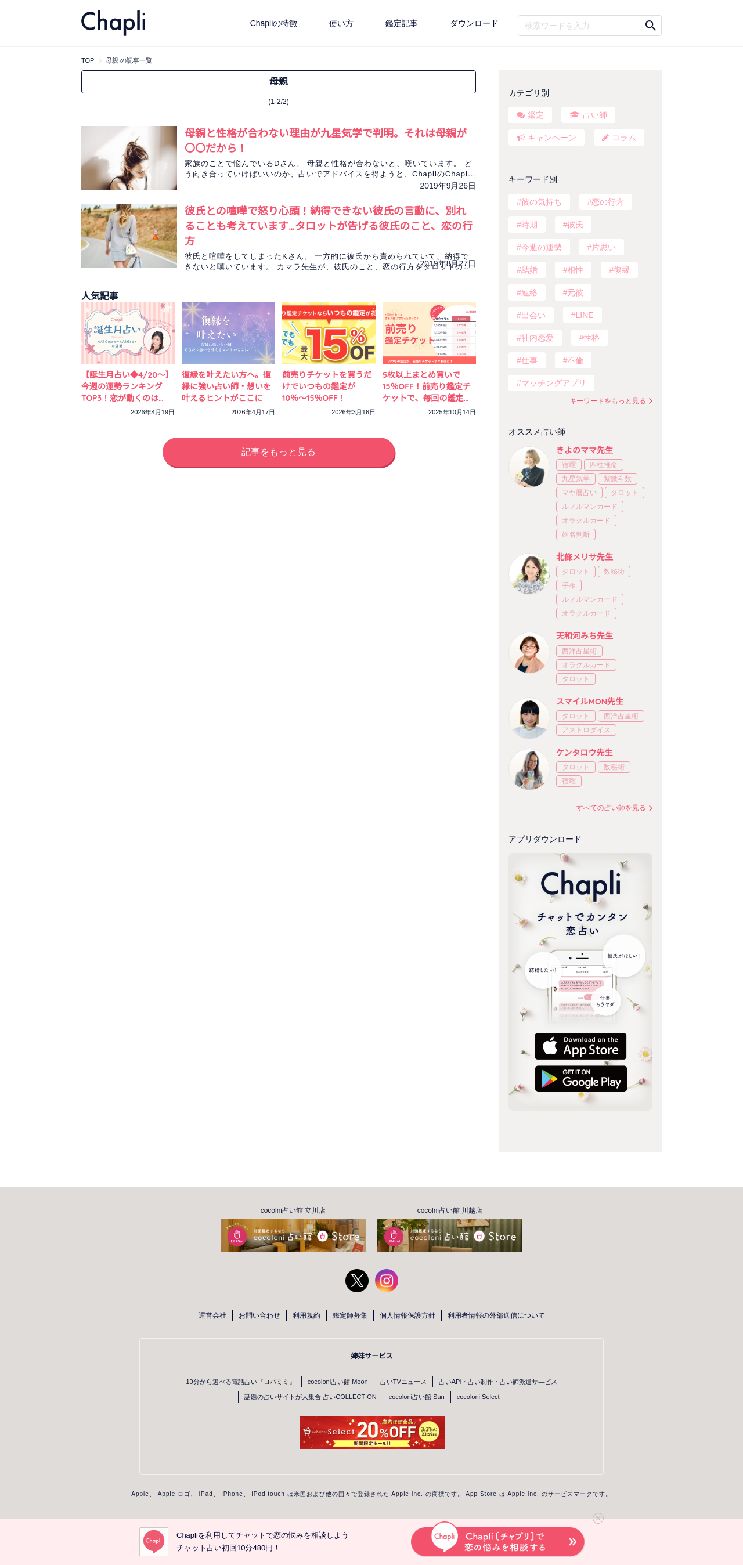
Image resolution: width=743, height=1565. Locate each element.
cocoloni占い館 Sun (417, 1396)
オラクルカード (586, 520)
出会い (533, 315)
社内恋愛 (537, 337)
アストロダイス (586, 730)
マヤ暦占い (579, 493)
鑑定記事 (401, 23)
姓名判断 (576, 534)
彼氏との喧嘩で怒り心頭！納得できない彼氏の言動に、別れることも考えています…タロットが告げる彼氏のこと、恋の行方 (329, 226)
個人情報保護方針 (407, 1315)
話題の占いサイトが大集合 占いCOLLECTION (310, 1396)
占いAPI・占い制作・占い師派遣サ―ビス (498, 1381)
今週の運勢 (541, 247)
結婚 (529, 269)
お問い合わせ (259, 1315)
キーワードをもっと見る (607, 400)
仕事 (529, 360)
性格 (591, 337)
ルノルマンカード (590, 507)
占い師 (595, 115)
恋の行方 (607, 202)
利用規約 (306, 1315)
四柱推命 (604, 465)
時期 (529, 224)
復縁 (622, 269)
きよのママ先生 (584, 450)
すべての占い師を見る (611, 807)
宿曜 (569, 465)
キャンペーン (552, 137)
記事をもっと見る (278, 452)
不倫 (575, 360)
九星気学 (576, 479)
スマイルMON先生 (589, 701)
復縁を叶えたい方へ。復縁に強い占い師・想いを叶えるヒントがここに (226, 386)
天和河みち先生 (584, 636)
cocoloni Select (478, 1396)
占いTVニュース (403, 1381)
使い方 (341, 23)
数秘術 (614, 572)
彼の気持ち (541, 202)
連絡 (529, 292)
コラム (624, 137)
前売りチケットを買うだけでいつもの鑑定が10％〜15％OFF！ (327, 386)
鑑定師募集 (350, 1315)
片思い (603, 247)
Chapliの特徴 (274, 23)
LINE (584, 315)
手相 (569, 585)
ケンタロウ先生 (584, 752)
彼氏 (575, 224)
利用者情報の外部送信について (496, 1315)
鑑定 (536, 115)
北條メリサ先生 (584, 557)
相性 (575, 269)
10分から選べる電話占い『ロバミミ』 (240, 1381)
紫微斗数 (618, 479)
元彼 (575, 292)
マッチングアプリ (553, 383)
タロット (625, 493)
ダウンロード (474, 23)
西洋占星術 (579, 651)
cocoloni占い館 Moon (338, 1381)
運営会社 (212, 1315)
